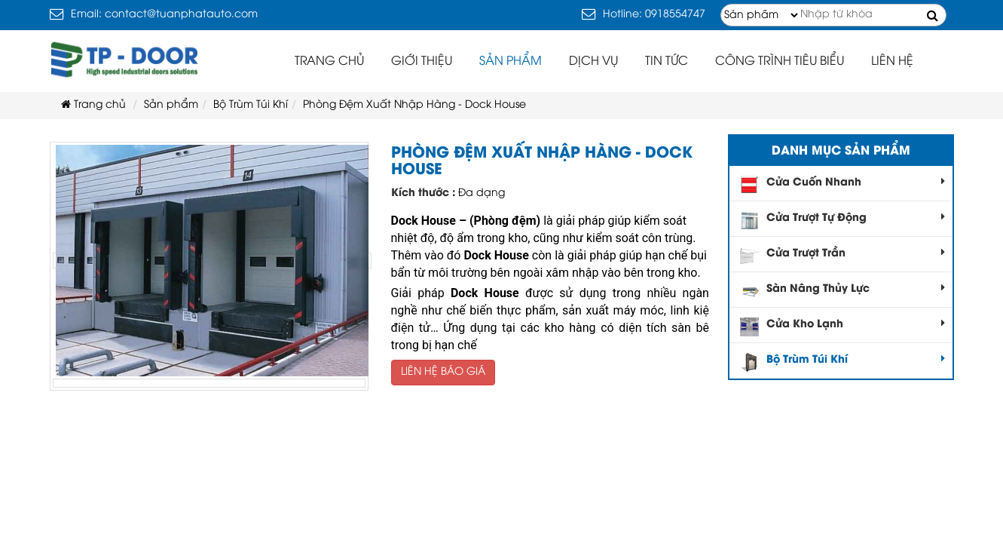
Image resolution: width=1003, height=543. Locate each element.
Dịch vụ (593, 61)
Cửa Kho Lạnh (842, 327)
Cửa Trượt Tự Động (842, 220)
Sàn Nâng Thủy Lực (842, 291)
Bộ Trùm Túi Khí (842, 362)
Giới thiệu (421, 61)
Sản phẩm (510, 61)
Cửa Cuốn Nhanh (842, 185)
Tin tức (666, 61)
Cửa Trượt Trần (842, 256)
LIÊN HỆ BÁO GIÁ (443, 372)
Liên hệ (892, 61)
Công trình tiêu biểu (779, 61)
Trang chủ (329, 61)
